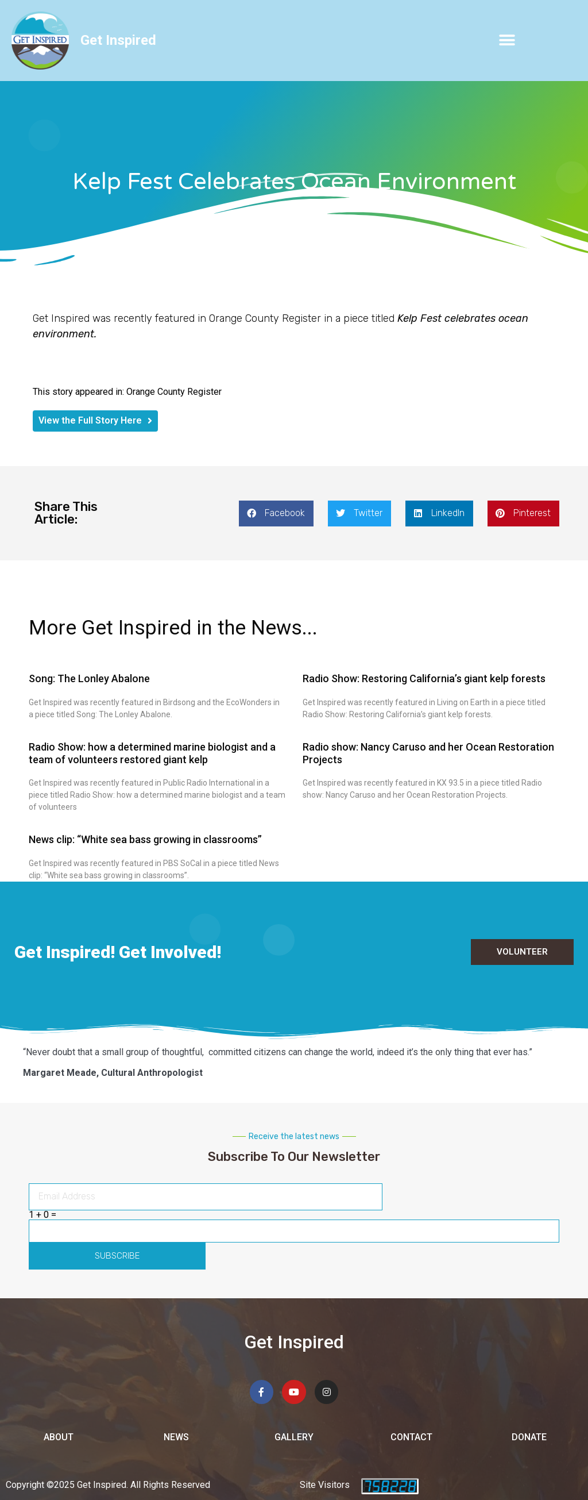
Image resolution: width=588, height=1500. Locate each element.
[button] (507, 40)
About (59, 1437)
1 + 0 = (42, 1215)
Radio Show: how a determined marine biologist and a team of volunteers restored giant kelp (152, 753)
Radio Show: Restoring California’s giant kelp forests (424, 678)
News (176, 1437)
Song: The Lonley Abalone (89, 678)
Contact (411, 1437)
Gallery (294, 1437)
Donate (529, 1437)
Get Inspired (118, 40)
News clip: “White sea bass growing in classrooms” (145, 839)
